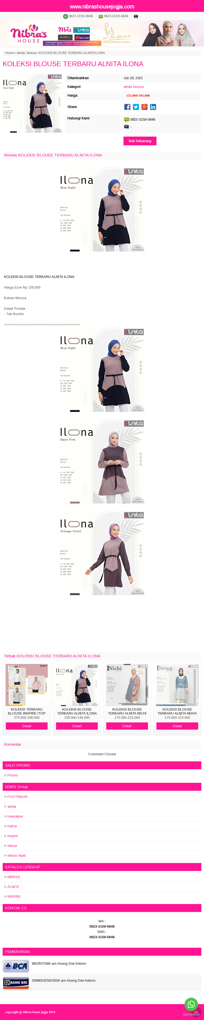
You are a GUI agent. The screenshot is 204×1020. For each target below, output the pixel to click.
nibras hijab (16, 855)
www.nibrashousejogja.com (102, 7)
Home (9, 53)
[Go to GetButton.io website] (191, 1014)
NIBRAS (13, 877)
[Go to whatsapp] (191, 1004)
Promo (12, 775)
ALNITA (13, 887)
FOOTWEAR (17, 797)
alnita (21, 53)
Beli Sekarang (140, 141)
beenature (15, 816)
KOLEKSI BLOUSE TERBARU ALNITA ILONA (73, 64)
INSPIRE (14, 896)
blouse (32, 53)
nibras (12, 846)
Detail (26, 726)
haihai (12, 826)
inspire (12, 836)
